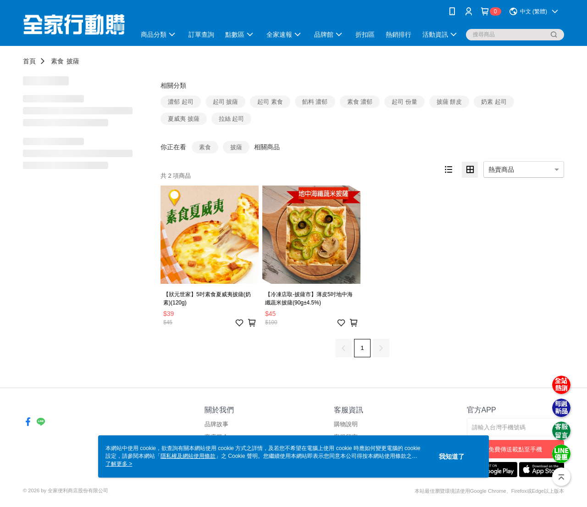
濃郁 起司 (181, 101)
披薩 (72, 61)
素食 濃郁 (360, 101)
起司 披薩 (225, 101)
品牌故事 (216, 424)
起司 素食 (270, 101)
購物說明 (346, 424)
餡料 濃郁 (315, 101)
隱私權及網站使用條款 (188, 456)
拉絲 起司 (231, 118)
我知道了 (452, 456)
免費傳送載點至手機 (515, 449)
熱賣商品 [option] (501, 169)
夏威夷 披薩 (183, 118)
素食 (57, 61)
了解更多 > (118, 464)
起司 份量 (404, 101)
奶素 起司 (494, 101)
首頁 (29, 61)
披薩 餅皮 (449, 101)
